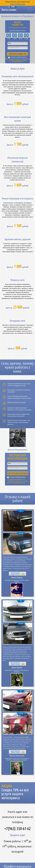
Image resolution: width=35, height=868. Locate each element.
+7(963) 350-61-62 (17, 828)
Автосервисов (17, 4)
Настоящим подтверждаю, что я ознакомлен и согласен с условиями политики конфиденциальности (18, 60)
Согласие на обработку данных (18, 57)
